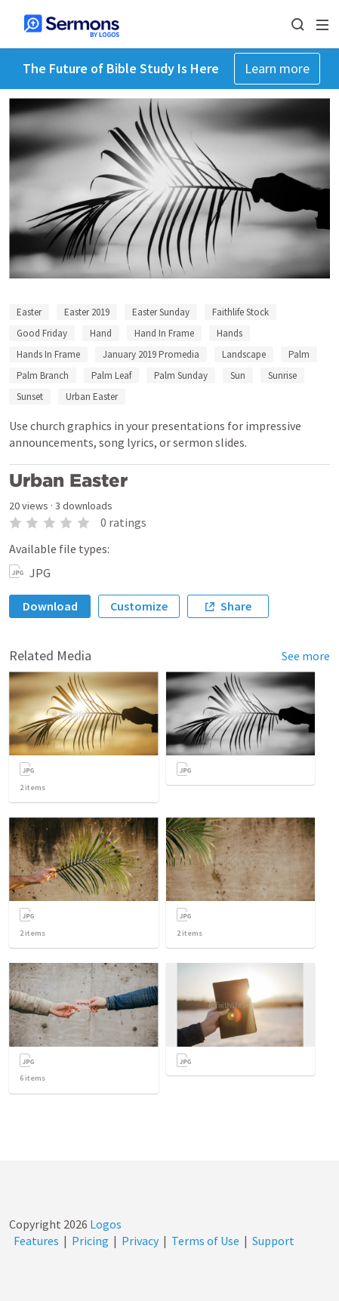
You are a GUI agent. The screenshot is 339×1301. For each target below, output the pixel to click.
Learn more (277, 68)
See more (306, 655)
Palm (299, 354)
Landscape (244, 354)
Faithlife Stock (240, 312)
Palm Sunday (181, 375)
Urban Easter (92, 396)
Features (36, 1240)
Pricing (90, 1240)
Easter (29, 312)
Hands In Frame (48, 354)
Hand (101, 333)
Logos (105, 1224)
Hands (229, 333)
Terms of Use (205, 1240)
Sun (237, 375)
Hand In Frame (164, 333)
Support (273, 1240)
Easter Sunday (161, 312)
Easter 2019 (86, 312)
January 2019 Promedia (151, 354)
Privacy (140, 1240)
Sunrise (282, 375)
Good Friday (42, 333)
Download (50, 606)
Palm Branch (43, 375)
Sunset (30, 396)
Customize (139, 606)
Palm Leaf (111, 375)
